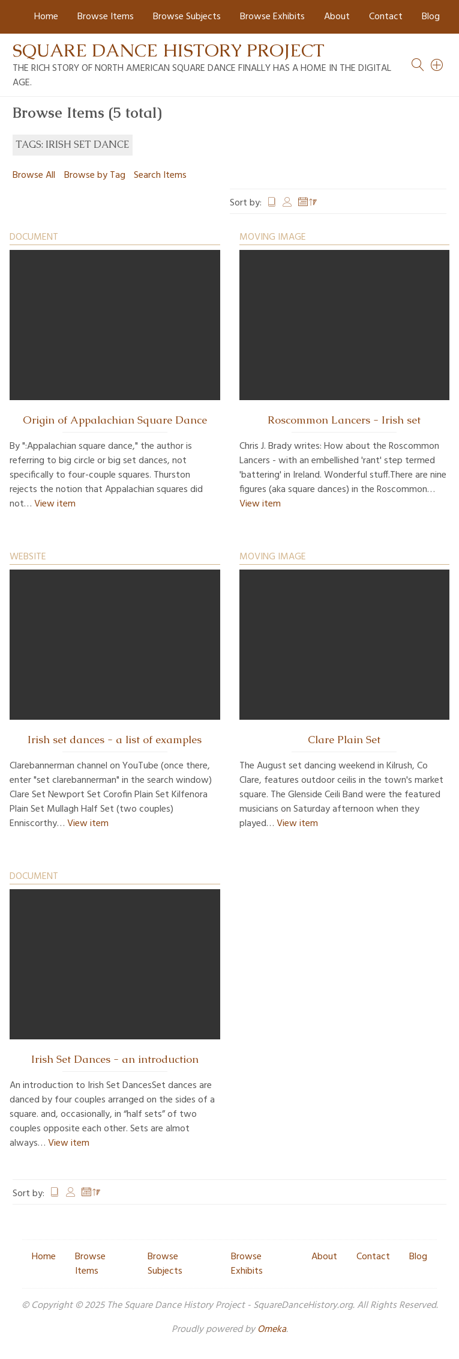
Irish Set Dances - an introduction (115, 1059)
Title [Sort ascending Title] (272, 203)
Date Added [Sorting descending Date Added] (307, 203)
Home (46, 17)
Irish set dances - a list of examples (115, 739)
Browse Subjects (187, 17)
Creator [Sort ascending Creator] (287, 203)
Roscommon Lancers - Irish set (344, 420)
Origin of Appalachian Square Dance (115, 420)
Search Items (160, 175)
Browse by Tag (94, 175)
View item (55, 504)
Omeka (271, 1329)
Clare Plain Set (344, 739)
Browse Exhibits (272, 17)
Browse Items (105, 17)
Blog (431, 17)
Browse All (34, 175)
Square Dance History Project (169, 50)
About (337, 17)
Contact (386, 17)
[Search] (437, 64)
